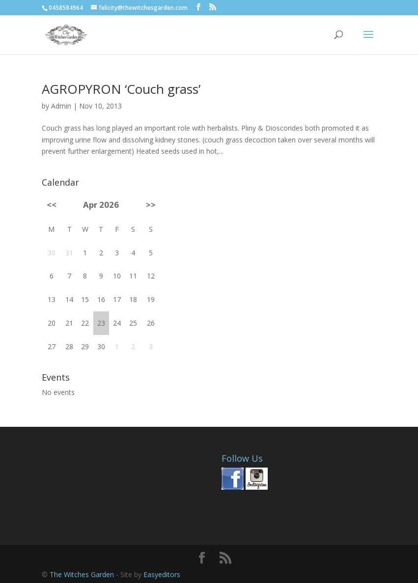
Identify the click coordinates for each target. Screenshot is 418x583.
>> (151, 204)
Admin (61, 106)
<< (51, 204)
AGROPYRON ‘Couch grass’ (121, 89)
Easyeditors (162, 574)
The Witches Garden (83, 574)
